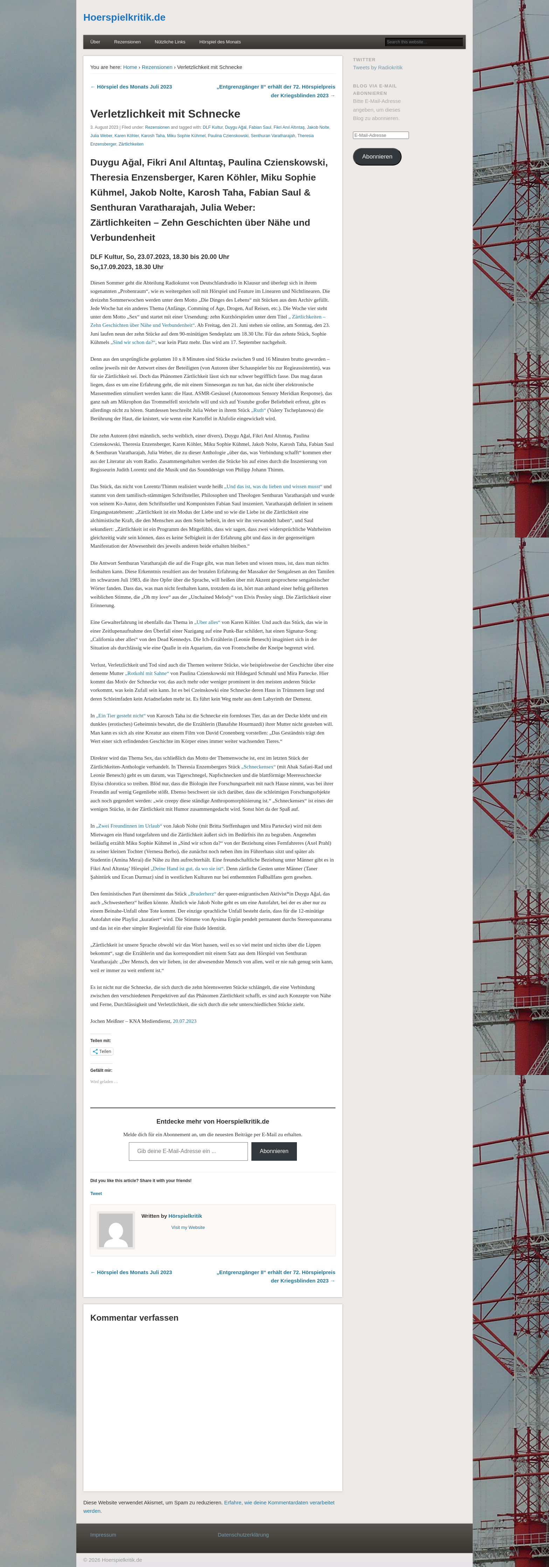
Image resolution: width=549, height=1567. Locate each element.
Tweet (96, 1193)
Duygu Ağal (235, 127)
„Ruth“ (258, 410)
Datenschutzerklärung (243, 1535)
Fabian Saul (260, 127)
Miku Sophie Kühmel (186, 135)
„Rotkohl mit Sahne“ (147, 673)
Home (130, 67)
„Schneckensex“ (258, 767)
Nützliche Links (170, 41)
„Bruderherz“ (202, 894)
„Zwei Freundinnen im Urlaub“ (129, 826)
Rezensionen (127, 41)
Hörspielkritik (185, 1216)
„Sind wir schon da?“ (133, 342)
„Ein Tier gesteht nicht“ (121, 715)
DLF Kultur (213, 127)
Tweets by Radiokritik (378, 67)
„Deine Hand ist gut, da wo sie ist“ (187, 868)
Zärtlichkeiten (131, 144)
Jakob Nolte (318, 127)
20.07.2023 (185, 1021)
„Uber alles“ (207, 622)
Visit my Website (188, 1227)
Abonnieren (274, 1151)
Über (95, 41)
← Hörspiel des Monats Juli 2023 (131, 87)
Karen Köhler (126, 135)
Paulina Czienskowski (228, 135)
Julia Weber (101, 135)
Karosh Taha (153, 135)
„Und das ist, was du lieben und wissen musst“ (273, 486)
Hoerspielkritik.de (124, 17)
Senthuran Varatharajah (273, 135)
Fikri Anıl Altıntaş (289, 127)
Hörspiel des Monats (220, 41)
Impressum (103, 1535)
